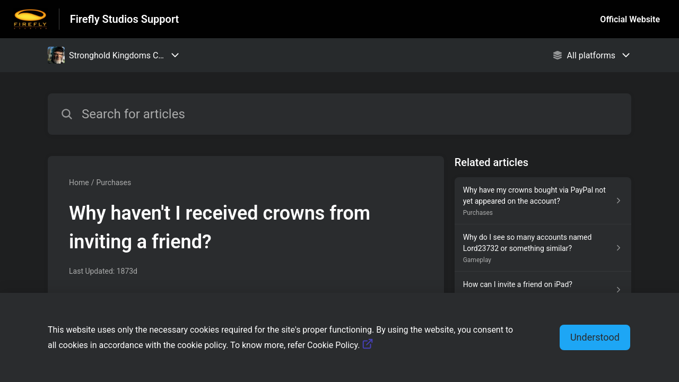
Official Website (630, 19)
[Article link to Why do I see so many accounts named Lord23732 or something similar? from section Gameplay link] (543, 248)
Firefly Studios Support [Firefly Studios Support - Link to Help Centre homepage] (124, 19)
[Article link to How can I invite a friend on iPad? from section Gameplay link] (543, 290)
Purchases (113, 182)
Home (79, 182)
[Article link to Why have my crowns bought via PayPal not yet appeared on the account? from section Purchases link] (543, 200)
